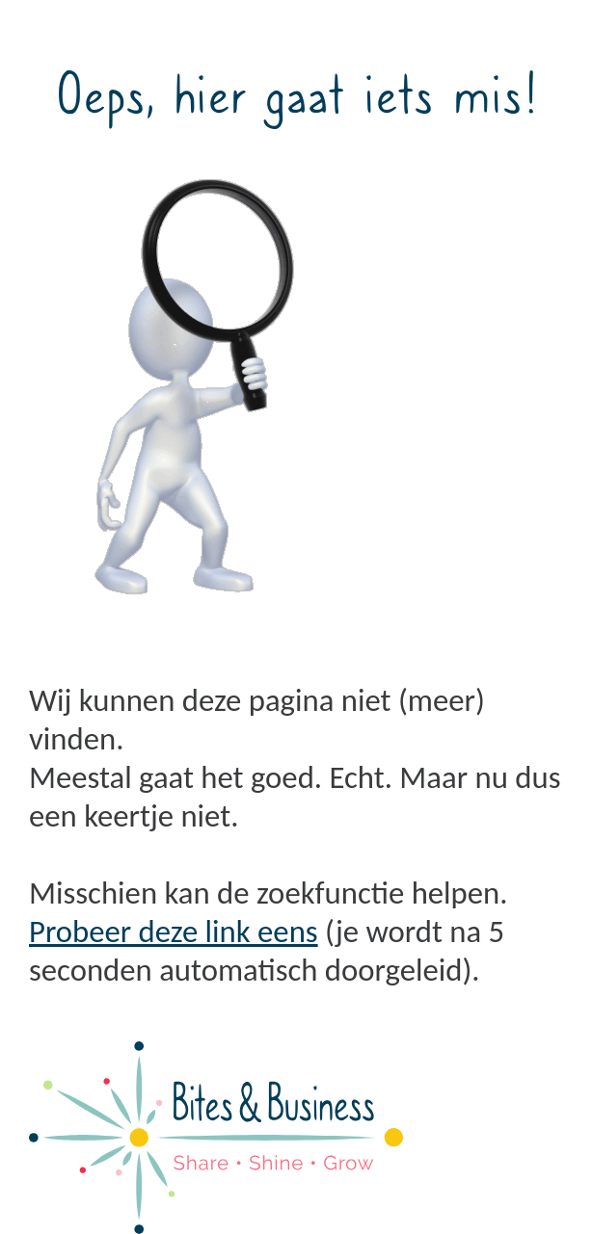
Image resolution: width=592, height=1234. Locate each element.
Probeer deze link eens (173, 931)
